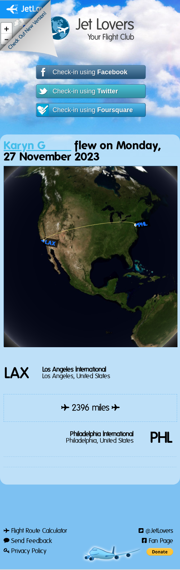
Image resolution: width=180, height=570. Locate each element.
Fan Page (157, 541)
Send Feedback (28, 541)
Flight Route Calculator (35, 531)
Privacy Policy (25, 551)
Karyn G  (37, 145)
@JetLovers (156, 531)
